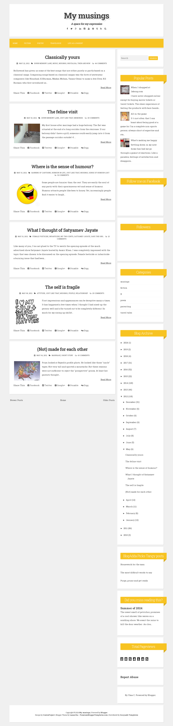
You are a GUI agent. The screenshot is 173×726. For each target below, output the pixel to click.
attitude (41, 293)
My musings (86, 15)
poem (123, 300)
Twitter (47, 93)
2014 (126, 383)
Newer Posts (16, 399)
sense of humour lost (99, 172)
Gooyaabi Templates (129, 715)
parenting (125, 306)
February (130, 513)
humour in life (58, 172)
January (130, 520)
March (129, 506)
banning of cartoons (41, 172)
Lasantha (74, 715)
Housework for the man (132, 564)
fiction (123, 287)
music (55, 63)
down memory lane (43, 63)
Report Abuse (129, 677)
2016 (126, 369)
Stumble (73, 93)
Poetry (40, 43)
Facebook (33, 93)
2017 (126, 362)
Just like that (66, 118)
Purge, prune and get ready (134, 580)
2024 (126, 342)
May (128, 449)
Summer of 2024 (131, 608)
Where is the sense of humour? (62, 166)
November (131, 408)
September (131, 422)
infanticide (54, 236)
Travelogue (55, 43)
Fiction (27, 43)
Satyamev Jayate (82, 236)
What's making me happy (144, 140)
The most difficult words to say (136, 572)
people (72, 293)
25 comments (98, 293)
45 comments (93, 118)
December (131, 402)
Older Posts (109, 399)
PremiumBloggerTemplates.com (94, 715)
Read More (106, 87)
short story (67, 355)
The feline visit (62, 111)
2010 (126, 535)
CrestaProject (49, 715)
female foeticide (40, 236)
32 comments (63, 175)
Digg (85, 93)
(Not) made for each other (62, 349)
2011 (126, 528)
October (130, 415)
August (129, 429)
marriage (56, 355)
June (128, 442)
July (128, 435)
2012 (126, 396)
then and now (83, 63)
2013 (126, 389)
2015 (126, 376)
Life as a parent (75, 43)
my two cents (67, 236)
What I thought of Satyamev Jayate (62, 230)
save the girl (97, 236)
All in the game (139, 113)
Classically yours (62, 57)
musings (62, 63)
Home (15, 43)
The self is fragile (62, 287)
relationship (82, 293)
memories (78, 118)
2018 (126, 356)
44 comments (101, 63)
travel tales (126, 312)
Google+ (60, 93)
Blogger (151, 694)
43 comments (84, 355)
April (128, 500)
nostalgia (72, 63)
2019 (126, 349)
